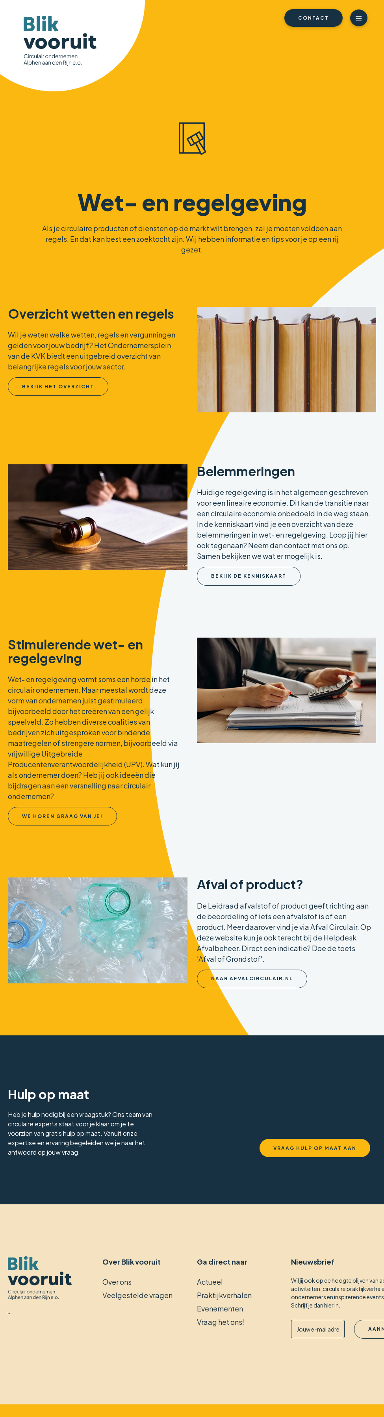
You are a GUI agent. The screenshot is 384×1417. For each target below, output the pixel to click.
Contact (313, 18)
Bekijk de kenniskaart (248, 576)
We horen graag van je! (62, 816)
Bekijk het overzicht (58, 386)
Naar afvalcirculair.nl (252, 978)
